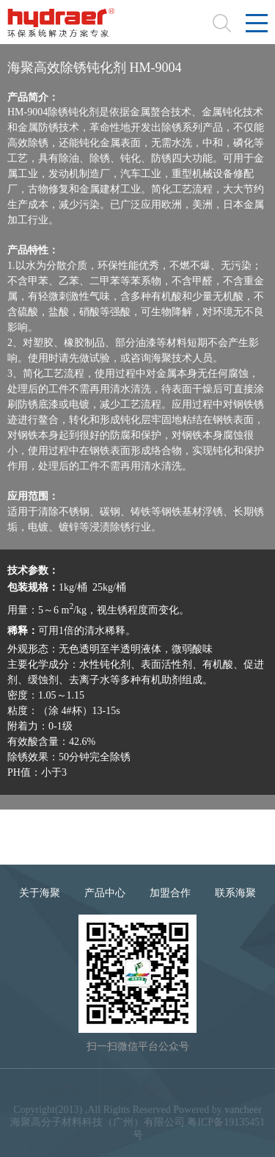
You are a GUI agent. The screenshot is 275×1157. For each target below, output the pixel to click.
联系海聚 (235, 892)
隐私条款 (162, 1089)
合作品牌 (214, 1089)
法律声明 (60, 1089)
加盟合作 (170, 892)
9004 (39, 839)
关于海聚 (39, 892)
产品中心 (104, 892)
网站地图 (112, 1089)
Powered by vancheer (217, 1109)
